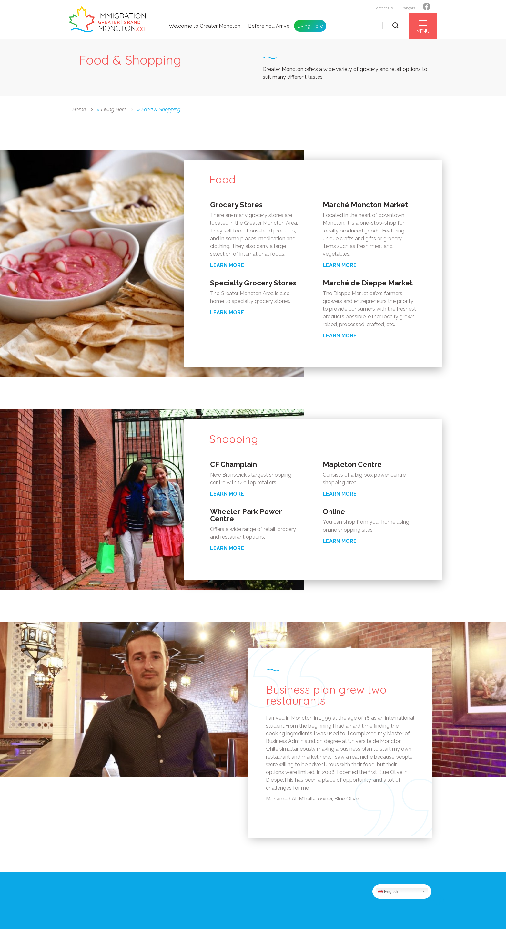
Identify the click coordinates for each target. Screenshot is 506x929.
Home (79, 110)
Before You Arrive (268, 26)
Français (407, 8)
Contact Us (383, 8)
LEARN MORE (227, 265)
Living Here (310, 25)
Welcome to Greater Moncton (204, 26)
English (388, 891)
